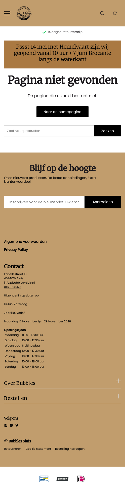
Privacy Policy (16, 249)
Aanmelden (103, 201)
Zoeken (107, 130)
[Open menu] (7, 13)
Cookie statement (38, 449)
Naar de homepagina (62, 111)
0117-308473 (12, 287)
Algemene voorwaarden (25, 241)
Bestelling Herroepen (70, 449)
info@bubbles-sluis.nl (19, 283)
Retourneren (13, 449)
